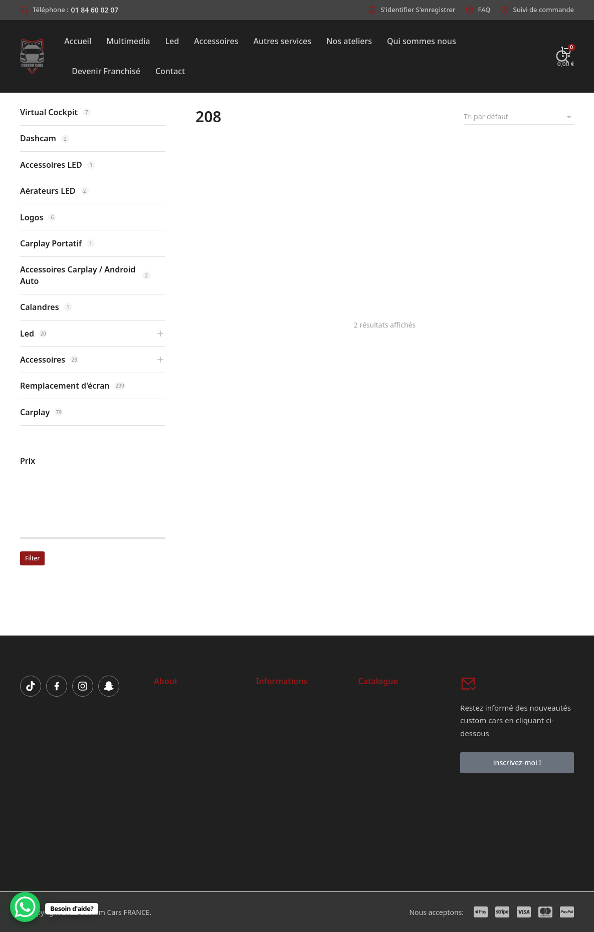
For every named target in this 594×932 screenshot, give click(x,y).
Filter (32, 558)
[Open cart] (565, 56)
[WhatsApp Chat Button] (25, 907)
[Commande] (519, 117)
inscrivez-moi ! (517, 762)
